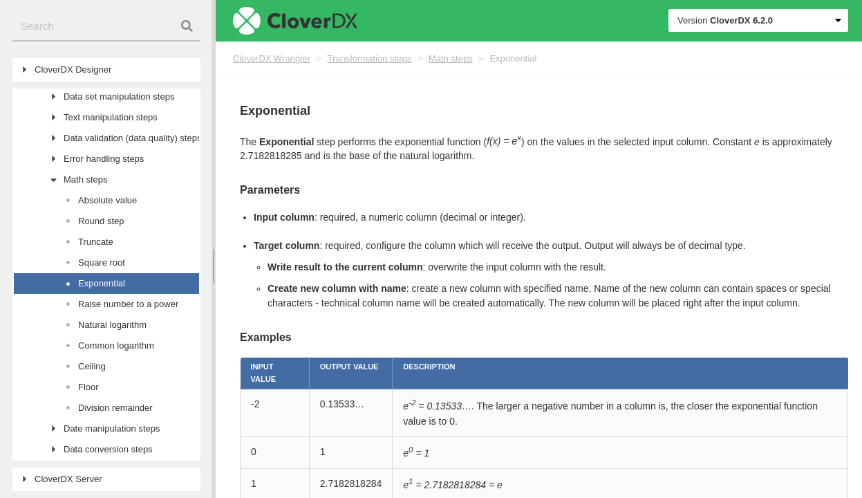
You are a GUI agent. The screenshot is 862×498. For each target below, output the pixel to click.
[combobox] (106, 27)
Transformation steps (370, 58)
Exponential (512, 58)
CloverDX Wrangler (271, 58)
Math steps (451, 58)
